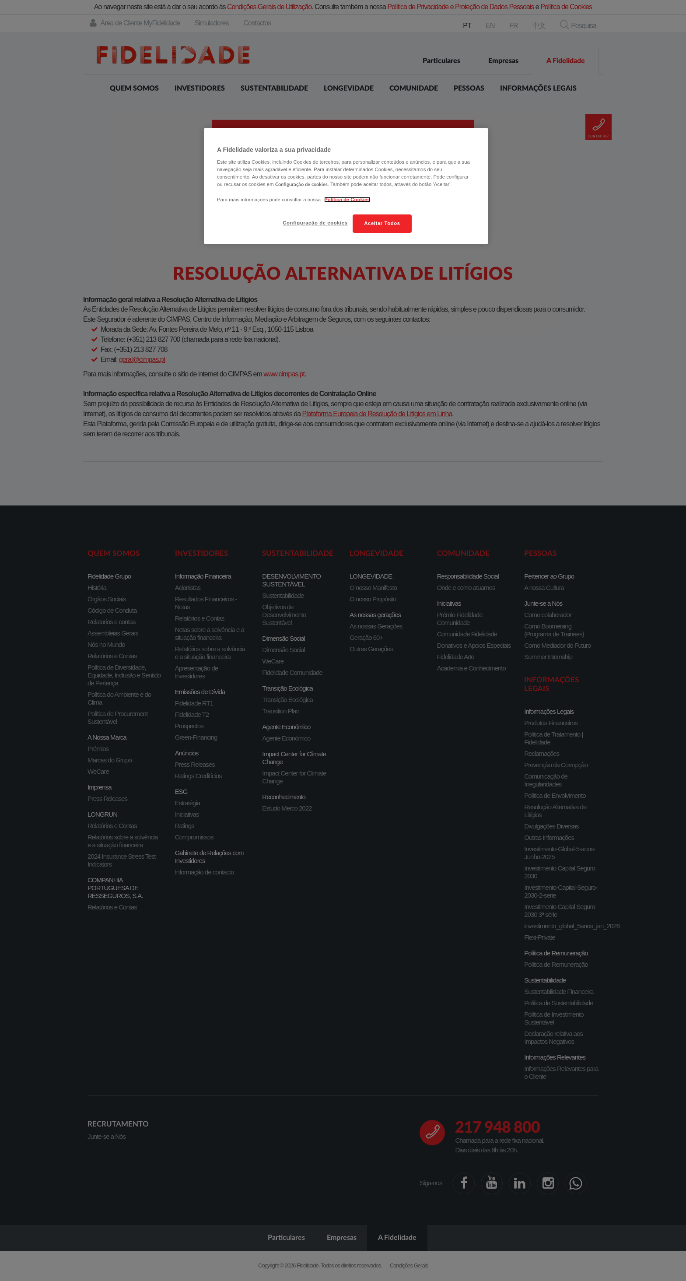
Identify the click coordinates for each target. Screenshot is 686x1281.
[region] (346, 186)
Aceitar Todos (382, 223)
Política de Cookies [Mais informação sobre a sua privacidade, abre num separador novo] (347, 199)
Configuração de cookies (315, 222)
